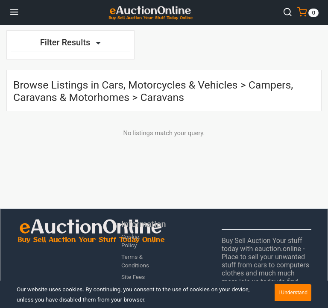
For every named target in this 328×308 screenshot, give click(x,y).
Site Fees (133, 276)
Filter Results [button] (70, 42)
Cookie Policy (130, 241)
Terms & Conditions (135, 261)
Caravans (162, 97)
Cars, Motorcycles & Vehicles (169, 85)
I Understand (293, 293)
